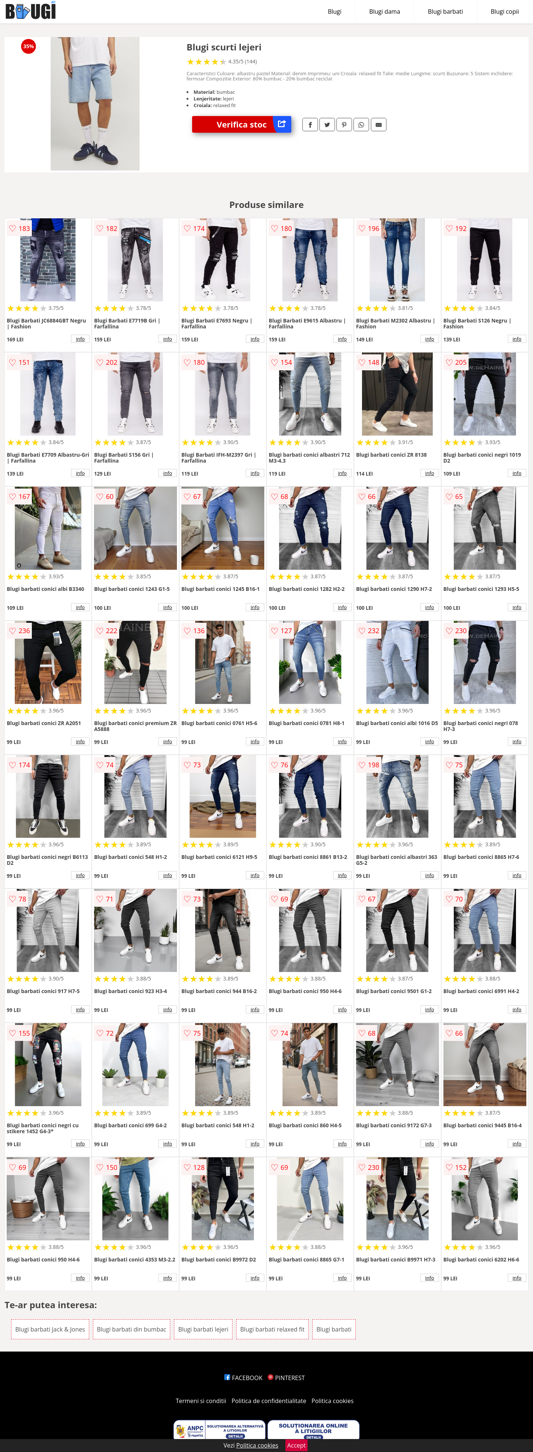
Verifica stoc (254, 124)
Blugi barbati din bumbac (131, 1329)
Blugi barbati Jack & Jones (50, 1329)
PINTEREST (286, 1378)
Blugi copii (505, 11)
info (80, 338)
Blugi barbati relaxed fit (272, 1329)
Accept (296, 1445)
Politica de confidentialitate (269, 1401)
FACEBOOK (243, 1378)
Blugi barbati (445, 11)
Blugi (335, 11)
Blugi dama (384, 11)
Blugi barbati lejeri (203, 1329)
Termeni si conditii (201, 1401)
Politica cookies (333, 1401)
